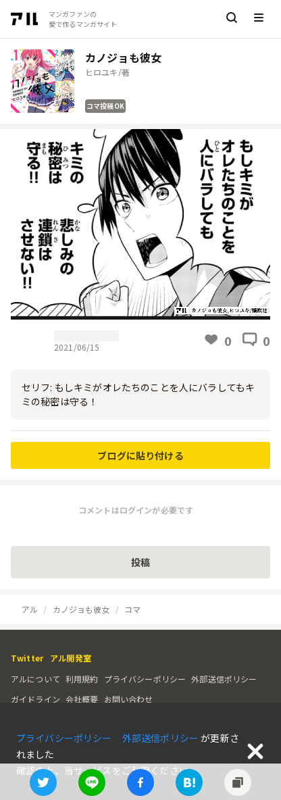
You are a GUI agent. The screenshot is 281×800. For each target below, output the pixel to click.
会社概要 (82, 699)
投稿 (140, 562)
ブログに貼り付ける (140, 455)
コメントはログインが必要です (135, 510)
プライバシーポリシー (145, 678)
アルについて (35, 678)
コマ (132, 609)
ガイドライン (35, 699)
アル (30, 609)
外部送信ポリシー (224, 678)
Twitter (27, 658)
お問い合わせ (128, 699)
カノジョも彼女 (81, 609)
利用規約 (82, 678)
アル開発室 (70, 658)
